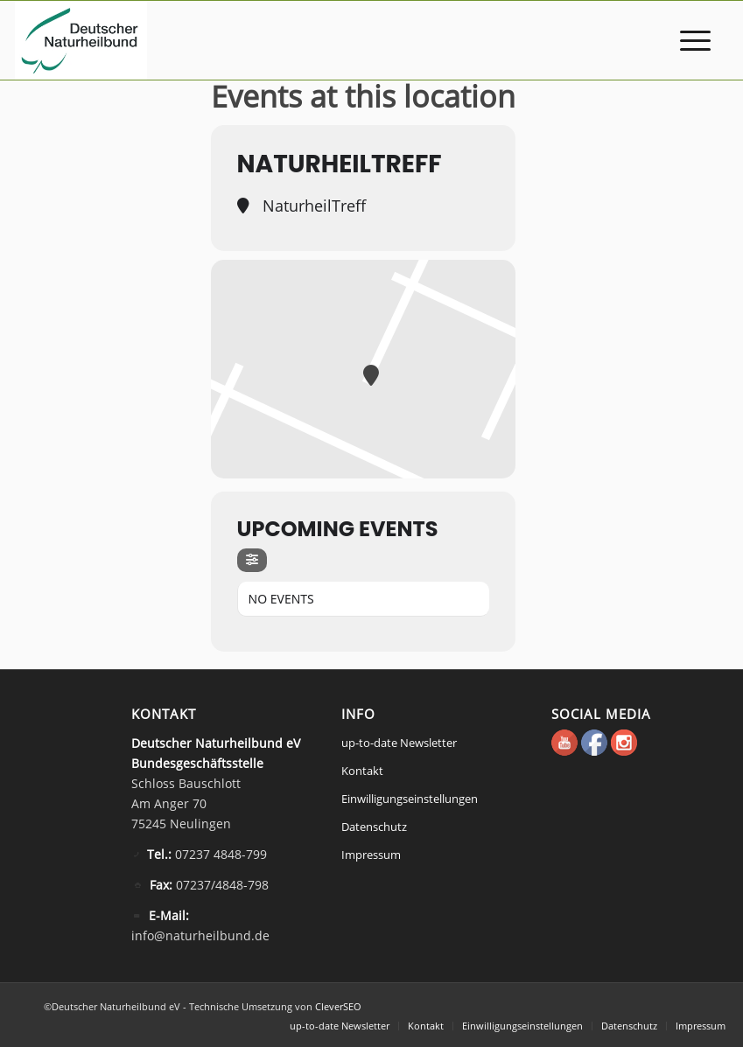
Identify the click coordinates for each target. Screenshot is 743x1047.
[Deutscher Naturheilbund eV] (81, 40)
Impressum (371, 854)
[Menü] (686, 40)
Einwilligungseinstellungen (409, 798)
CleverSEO (338, 1006)
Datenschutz (374, 826)
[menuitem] (686, 40)
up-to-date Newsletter (399, 742)
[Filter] (252, 560)
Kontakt (362, 770)
